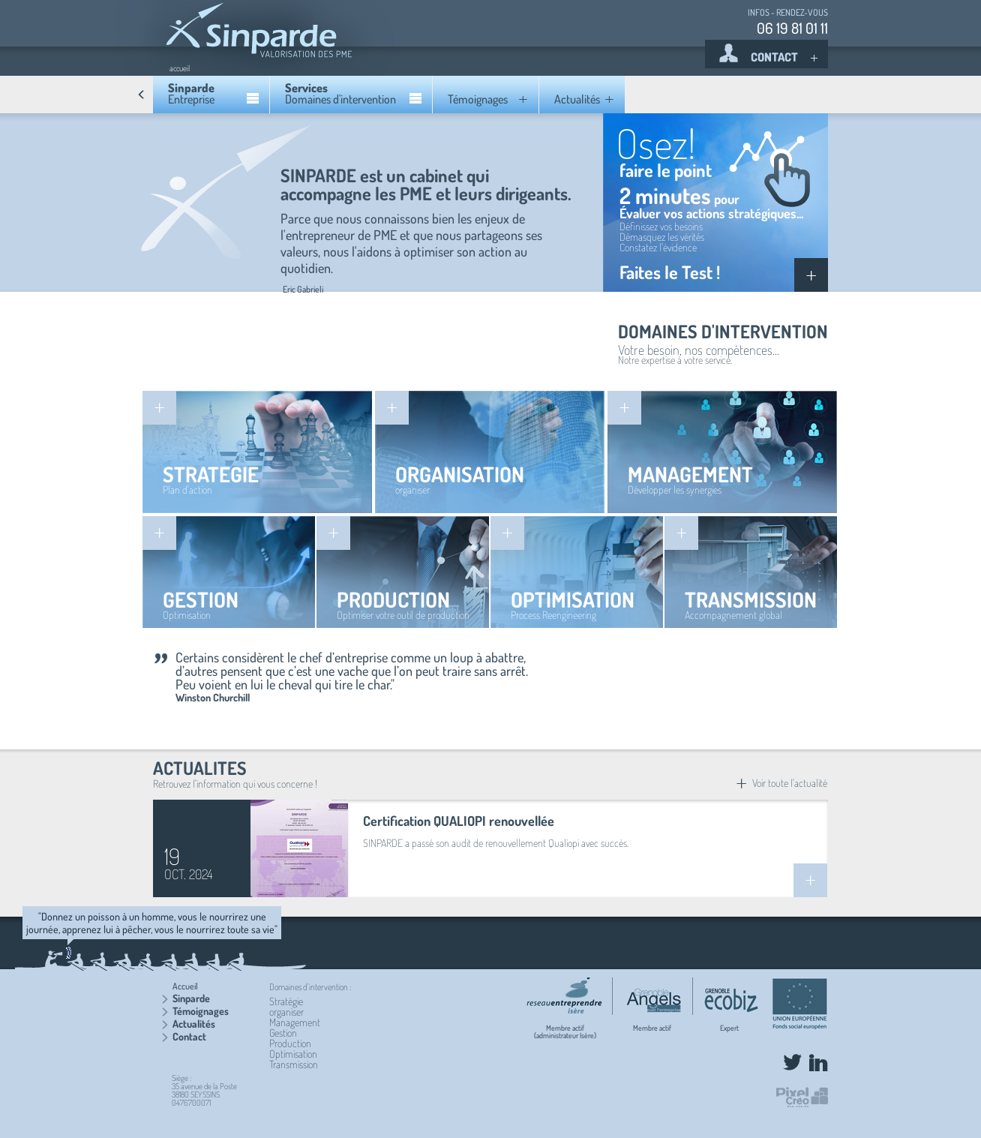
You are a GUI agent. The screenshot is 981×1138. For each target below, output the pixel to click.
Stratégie (286, 1001)
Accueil (185, 986)
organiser (286, 1011)
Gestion (283, 1032)
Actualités (193, 1023)
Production (290, 1043)
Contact (189, 1036)
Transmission (293, 1064)
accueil (180, 68)
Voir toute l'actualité (781, 782)
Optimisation (293, 1053)
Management (294, 1022)
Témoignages (200, 1010)
